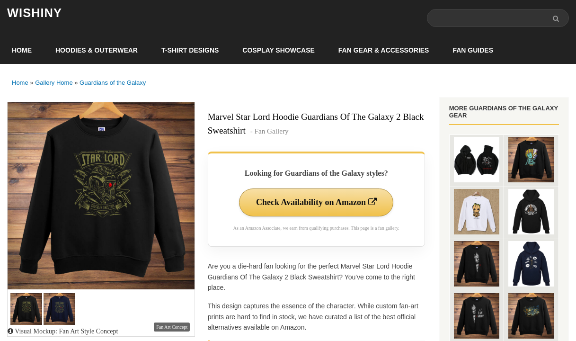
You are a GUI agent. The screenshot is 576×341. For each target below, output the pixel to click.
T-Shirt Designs (190, 50)
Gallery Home (53, 82)
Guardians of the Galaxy (113, 82)
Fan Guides (472, 50)
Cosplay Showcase (278, 50)
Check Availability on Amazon (316, 202)
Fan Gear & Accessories (383, 50)
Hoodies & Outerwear (96, 50)
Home (22, 50)
